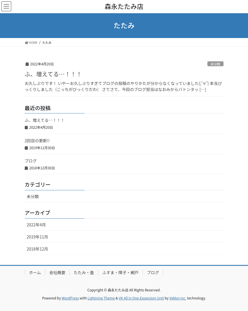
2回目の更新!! (37, 140)
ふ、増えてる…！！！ (53, 74)
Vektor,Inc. (177, 297)
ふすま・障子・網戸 (120, 272)
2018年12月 (37, 249)
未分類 (215, 64)
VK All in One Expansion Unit (141, 297)
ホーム (35, 272)
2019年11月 (37, 237)
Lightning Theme (101, 297)
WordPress (70, 297)
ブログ (31, 161)
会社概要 (57, 272)
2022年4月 (36, 224)
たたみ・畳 (84, 272)
